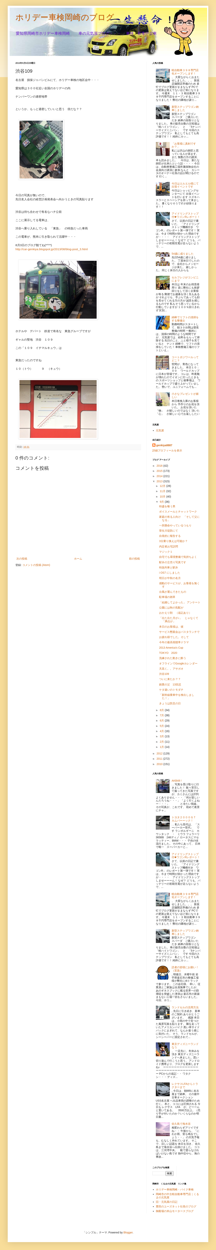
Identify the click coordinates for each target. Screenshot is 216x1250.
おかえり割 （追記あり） (175, 612)
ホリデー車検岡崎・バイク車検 (175, 1189)
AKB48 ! (176, 780)
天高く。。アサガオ (171, 668)
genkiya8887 (164, 445)
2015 (160, 470)
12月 (163, 485)
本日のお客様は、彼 (171, 626)
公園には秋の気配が (171, 607)
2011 (160, 758)
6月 (162, 720)
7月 (162, 715)
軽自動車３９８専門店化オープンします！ (185, 72)
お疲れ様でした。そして (174, 637)
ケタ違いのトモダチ (171, 689)
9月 (162, 501)
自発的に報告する (170, 535)
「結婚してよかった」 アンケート (179, 602)
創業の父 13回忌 (170, 684)
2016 (160, 465)
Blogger (127, 1232)
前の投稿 (134, 558)
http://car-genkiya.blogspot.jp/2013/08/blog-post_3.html (51, 249)
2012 (160, 753)
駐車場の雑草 (167, 596)
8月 (162, 710)
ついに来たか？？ (170, 679)
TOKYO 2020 (168, 652)
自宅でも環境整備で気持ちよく (178, 556)
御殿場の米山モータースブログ (175, 1211)
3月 (162, 736)
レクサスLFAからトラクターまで (185, 1085)
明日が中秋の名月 (170, 578)
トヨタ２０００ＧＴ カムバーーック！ (185, 819)
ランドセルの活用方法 (185, 1007)
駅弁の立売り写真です (172, 562)
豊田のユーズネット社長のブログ (176, 1206)
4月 (162, 731)
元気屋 (160, 430)
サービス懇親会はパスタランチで (179, 631)
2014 (160, 476)
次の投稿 (21, 558)
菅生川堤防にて (168, 530)
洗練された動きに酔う (172, 658)
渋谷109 (164, 673)
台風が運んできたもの (172, 591)
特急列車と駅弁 (168, 567)
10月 (163, 496)
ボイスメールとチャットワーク (178, 511)
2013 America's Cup (171, 647)
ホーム (78, 558)
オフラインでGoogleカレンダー (178, 663)
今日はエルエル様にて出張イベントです (185, 185)
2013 (160, 481)
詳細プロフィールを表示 (167, 450)
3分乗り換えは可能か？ (173, 541)
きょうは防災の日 (170, 703)
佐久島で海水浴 (181, 1123)
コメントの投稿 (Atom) (36, 564)
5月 (162, 725)
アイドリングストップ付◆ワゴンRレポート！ (186, 215)
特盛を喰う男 (167, 506)
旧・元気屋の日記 (168, 1201)
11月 (163, 491)
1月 (162, 746)
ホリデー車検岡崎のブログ (64, 17)
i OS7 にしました (169, 572)
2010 (160, 764)
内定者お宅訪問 (168, 546)
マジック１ (166, 551)
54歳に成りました (183, 253)
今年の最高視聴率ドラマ (174, 642)
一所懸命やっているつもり (175, 525)
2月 (162, 741)
